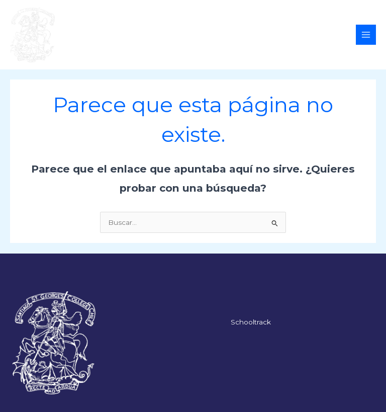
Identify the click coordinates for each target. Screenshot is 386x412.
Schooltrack (251, 322)
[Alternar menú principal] (366, 35)
